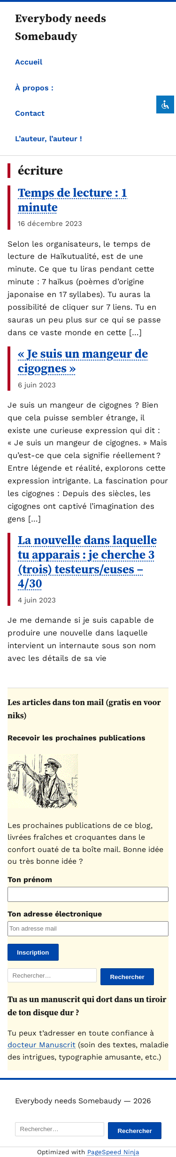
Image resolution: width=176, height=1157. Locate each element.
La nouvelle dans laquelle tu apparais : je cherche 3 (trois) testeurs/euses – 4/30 (87, 561)
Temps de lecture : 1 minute (73, 200)
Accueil (28, 61)
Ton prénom (30, 879)
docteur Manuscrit (42, 1044)
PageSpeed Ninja (113, 1152)
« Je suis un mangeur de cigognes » (83, 361)
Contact (30, 113)
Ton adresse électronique (55, 913)
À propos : (34, 87)
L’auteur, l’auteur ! (48, 138)
